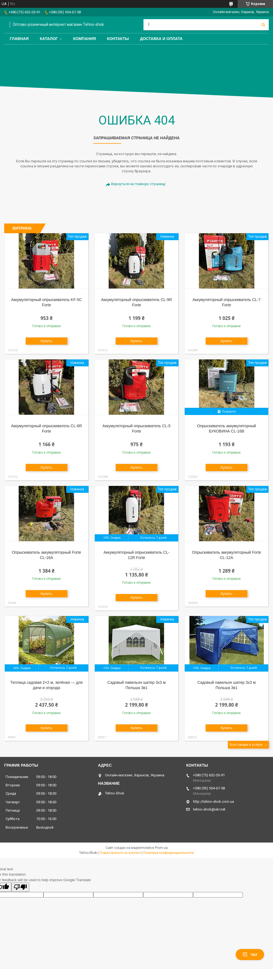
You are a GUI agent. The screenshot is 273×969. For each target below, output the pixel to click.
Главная (19, 38)
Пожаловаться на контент (120, 853)
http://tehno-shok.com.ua (213, 801)
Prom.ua (161, 848)
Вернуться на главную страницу (138, 184)
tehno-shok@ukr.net (209, 809)
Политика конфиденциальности (168, 853)
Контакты (118, 38)
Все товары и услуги (246, 745)
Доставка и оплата (161, 38)
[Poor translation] (20, 887)
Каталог (49, 38)
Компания (84, 38)
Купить (46, 341)
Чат (249, 954)
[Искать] (263, 24)
